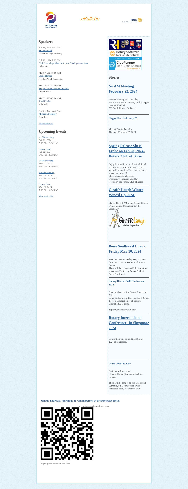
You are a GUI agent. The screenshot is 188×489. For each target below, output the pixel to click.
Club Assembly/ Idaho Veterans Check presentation (63, 63)
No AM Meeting (47, 172)
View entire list (46, 123)
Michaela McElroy (48, 113)
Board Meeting (46, 160)
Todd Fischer (45, 101)
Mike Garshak (45, 50)
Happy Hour (45, 149)
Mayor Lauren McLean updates (54, 88)
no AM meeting (46, 137)
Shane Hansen (45, 75)
